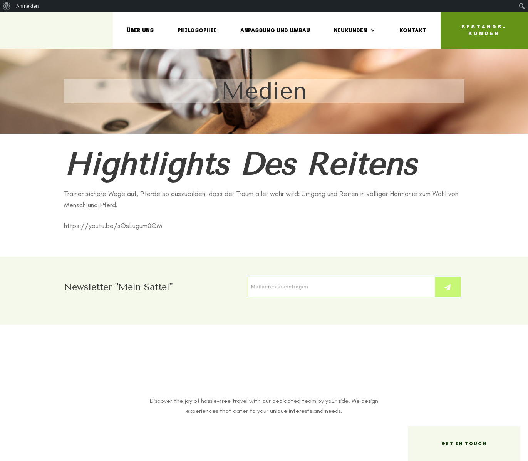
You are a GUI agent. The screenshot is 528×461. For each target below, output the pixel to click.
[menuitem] (6, 6)
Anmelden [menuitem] (27, 6)
